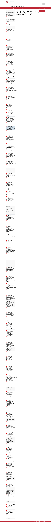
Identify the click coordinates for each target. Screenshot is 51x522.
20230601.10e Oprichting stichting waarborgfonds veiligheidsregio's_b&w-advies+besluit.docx (10, 383)
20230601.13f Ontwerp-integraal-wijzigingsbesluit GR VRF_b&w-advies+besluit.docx (9, 474)
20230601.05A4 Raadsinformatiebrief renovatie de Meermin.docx (9, 58)
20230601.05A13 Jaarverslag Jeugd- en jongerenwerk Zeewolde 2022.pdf (10, 114)
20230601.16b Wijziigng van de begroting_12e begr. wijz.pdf (9, 512)
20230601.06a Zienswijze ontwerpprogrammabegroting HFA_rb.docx (10, 179)
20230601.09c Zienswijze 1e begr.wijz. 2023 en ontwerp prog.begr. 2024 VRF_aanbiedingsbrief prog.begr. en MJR (9, 326)
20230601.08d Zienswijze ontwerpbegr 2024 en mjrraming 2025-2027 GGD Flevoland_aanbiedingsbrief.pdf (10, 291)
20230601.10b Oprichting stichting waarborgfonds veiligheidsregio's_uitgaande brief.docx (10, 363)
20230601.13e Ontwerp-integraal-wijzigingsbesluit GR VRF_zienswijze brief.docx (10, 469)
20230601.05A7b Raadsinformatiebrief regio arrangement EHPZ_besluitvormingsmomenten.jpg (10, 89)
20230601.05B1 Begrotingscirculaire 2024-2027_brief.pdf (10, 166)
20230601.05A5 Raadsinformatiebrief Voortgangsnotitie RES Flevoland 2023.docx (9, 63)
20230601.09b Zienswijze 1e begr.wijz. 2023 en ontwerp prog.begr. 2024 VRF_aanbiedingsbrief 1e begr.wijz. (10, 320)
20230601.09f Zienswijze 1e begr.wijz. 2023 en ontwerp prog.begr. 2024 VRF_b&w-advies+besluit (10, 344)
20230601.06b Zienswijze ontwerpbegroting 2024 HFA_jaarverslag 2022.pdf (10, 184)
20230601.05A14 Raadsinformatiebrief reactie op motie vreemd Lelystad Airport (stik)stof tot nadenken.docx (10, 119)
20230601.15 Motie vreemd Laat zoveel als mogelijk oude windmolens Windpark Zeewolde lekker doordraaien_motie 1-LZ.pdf (10, 497)
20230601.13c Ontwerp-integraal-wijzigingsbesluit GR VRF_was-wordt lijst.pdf (9, 460)
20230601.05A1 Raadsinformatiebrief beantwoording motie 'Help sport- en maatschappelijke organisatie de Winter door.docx (9, 35)
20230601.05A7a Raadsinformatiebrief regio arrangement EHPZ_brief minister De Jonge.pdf (10, 84)
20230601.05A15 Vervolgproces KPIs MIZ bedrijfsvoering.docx (10, 123)
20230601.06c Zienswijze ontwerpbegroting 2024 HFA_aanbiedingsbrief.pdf (10, 189)
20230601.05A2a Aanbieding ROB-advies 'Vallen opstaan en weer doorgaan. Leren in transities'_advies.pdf (10, 47)
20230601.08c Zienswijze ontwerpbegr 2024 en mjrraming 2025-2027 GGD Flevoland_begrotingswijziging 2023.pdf (10, 286)
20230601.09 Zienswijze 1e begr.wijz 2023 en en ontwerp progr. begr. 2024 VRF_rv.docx (10, 309)
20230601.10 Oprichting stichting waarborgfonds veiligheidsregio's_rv (9, 353)
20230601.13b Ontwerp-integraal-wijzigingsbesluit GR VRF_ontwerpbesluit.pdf (10, 456)
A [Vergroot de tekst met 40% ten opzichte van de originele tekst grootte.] (44, 8)
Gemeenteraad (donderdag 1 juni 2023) (21, 8)
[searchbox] (36, 4)
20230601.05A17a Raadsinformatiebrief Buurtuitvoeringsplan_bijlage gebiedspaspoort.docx (10, 155)
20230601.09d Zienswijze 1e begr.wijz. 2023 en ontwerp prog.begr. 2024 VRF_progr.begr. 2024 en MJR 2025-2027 (10, 333)
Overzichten (18, 6)
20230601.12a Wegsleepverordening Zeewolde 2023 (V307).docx (10, 426)
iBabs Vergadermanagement (35, 521)
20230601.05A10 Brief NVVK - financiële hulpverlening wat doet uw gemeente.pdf (10, 102)
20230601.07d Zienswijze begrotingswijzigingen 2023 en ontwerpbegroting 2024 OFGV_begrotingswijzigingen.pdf (10, 243)
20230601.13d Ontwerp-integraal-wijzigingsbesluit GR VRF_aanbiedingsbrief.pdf (10, 465)
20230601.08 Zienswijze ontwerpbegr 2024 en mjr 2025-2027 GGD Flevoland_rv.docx (10, 269)
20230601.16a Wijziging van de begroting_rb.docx (9, 507)
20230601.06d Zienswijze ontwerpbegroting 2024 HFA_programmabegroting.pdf (10, 193)
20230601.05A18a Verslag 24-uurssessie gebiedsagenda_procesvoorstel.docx (10, 162)
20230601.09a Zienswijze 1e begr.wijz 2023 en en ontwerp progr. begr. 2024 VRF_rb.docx (10, 314)
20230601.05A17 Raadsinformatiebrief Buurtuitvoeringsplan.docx (10, 150)
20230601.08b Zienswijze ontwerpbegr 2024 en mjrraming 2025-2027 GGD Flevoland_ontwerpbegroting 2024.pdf (10, 279)
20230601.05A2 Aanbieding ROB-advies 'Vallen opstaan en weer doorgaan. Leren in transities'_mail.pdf (10, 41)
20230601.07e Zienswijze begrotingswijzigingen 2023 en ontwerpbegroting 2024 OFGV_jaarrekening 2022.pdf (10, 250)
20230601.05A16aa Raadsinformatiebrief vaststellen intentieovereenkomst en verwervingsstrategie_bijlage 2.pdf (10, 146)
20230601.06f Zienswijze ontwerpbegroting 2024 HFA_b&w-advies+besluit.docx (10, 202)
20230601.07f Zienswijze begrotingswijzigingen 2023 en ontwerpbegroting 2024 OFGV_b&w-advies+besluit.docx (10, 256)
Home (11, 8)
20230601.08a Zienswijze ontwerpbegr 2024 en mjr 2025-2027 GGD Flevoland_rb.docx (10, 274)
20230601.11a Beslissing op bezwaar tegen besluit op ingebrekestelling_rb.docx (10, 397)
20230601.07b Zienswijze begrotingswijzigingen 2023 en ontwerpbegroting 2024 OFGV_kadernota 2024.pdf (10, 229)
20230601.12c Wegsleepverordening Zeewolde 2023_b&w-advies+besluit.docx (9, 435)
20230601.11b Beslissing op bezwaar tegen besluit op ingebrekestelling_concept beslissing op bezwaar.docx (10, 403)
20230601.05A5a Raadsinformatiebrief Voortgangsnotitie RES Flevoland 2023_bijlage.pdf (10, 68)
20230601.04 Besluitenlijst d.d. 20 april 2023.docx (10, 24)
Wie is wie (22, 6)
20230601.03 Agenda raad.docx (10, 17)
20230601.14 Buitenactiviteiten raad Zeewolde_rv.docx (9, 481)
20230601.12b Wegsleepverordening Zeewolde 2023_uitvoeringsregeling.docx (10, 431)
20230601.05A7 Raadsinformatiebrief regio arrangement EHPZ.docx (10, 80)
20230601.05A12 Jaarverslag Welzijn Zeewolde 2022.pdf (9, 110)
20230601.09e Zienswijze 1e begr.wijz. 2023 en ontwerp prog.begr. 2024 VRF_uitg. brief (10, 338)
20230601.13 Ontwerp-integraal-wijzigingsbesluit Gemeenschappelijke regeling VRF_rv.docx (10, 446)
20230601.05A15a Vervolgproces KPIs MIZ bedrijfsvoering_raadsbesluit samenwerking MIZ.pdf (10, 128)
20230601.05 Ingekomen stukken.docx (10, 30)
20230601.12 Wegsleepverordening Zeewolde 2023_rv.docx (9, 422)
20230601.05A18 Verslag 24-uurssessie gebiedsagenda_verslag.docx (10, 158)
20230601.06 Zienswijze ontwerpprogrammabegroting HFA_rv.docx (10, 175)
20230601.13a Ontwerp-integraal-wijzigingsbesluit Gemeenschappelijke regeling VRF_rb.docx (9, 450)
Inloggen (43, 521)
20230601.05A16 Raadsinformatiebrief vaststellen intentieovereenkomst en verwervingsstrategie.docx (10, 133)
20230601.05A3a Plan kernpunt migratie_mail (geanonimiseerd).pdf (10, 54)
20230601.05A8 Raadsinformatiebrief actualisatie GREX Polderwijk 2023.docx (9, 93)
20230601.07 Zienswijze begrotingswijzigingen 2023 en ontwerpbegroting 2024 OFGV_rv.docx (10, 217)
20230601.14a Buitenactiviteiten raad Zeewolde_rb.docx (9, 485)
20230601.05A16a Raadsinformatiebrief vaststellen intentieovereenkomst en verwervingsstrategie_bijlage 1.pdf (10, 139)
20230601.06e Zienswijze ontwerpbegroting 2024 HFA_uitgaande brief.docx (10, 198)
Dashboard (7, 6)
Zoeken (30, 2)
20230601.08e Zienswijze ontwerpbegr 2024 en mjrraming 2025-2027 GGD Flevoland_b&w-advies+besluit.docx (10, 297)
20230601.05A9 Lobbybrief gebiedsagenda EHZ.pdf (10, 97)
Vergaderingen (12, 6)
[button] (44, 4)
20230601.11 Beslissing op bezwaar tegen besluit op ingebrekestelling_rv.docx (10, 393)
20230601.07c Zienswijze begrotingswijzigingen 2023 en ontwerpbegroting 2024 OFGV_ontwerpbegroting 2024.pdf (10, 236)
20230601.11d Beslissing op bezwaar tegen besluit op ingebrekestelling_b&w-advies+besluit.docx (10, 415)
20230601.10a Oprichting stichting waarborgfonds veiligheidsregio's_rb (9, 358)
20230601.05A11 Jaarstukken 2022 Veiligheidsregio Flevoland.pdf (9, 106)
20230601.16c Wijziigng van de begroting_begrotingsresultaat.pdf (10, 515)
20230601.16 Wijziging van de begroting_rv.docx (10, 505)
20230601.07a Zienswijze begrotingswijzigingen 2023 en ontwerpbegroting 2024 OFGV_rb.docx (10, 222)
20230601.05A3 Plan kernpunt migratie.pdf (10, 51)
